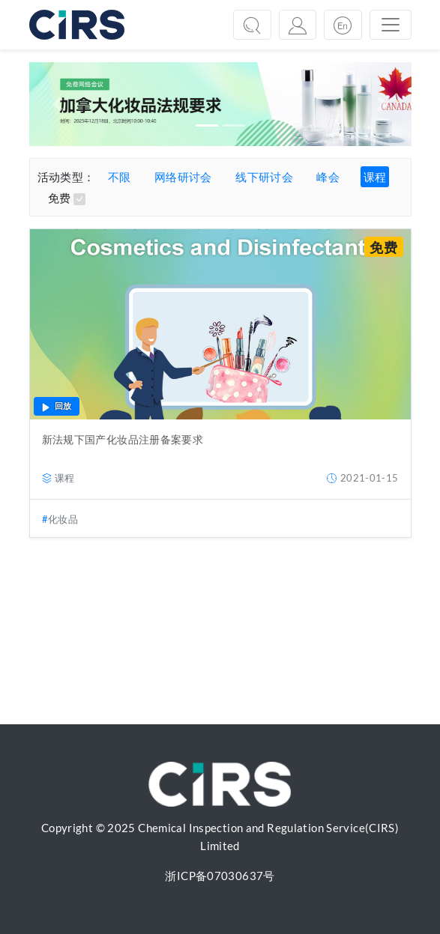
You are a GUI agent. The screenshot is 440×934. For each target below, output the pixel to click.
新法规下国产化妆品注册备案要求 (123, 439)
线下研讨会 (264, 177)
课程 (375, 177)
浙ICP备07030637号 (219, 875)
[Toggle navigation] (391, 25)
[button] (58, 104)
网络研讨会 (183, 177)
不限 (119, 177)
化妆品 (63, 519)
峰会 (328, 177)
